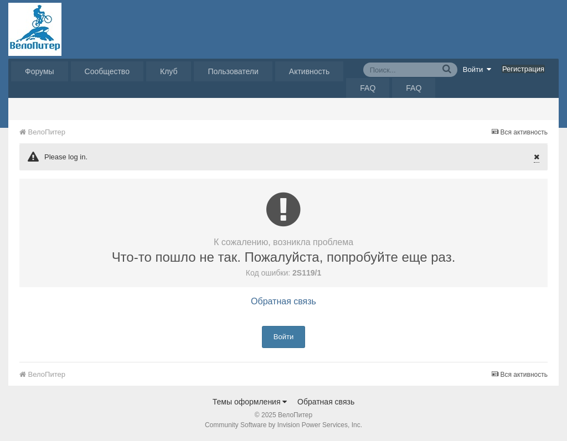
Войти (477, 69)
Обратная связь (283, 301)
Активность (309, 71)
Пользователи (233, 71)
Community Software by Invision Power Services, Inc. (283, 425)
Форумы (39, 71)
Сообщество (107, 71)
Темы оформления (250, 401)
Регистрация (523, 69)
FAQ (367, 88)
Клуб (169, 71)
